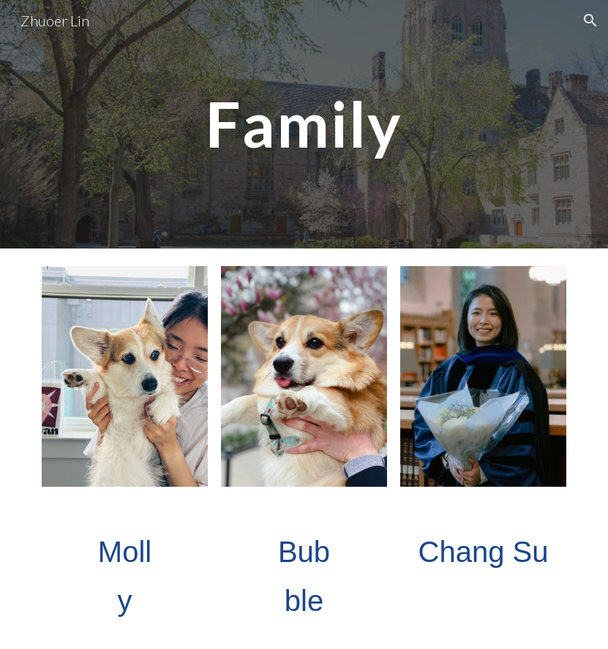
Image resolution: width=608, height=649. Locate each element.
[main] (304, 124)
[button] (590, 20)
